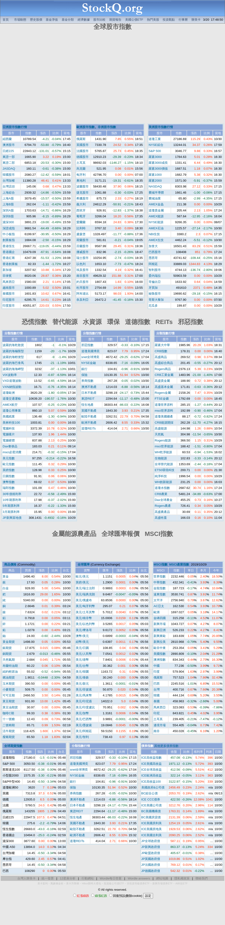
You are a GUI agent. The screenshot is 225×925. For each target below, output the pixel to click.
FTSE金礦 (162, 398)
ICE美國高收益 (151, 763)
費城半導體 (156, 192)
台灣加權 (9, 180)
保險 (84, 375)
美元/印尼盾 (84, 701)
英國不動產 (89, 410)
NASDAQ (155, 186)
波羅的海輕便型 (13, 357)
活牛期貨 (9, 731)
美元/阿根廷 (84, 731)
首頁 (6, 19)
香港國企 (9, 252)
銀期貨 (7, 648)
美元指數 (9, 458)
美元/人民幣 (84, 654)
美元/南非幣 (84, 618)
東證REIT (87, 398)
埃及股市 (82, 270)
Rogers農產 (163, 505)
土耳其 (81, 162)
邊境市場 (160, 725)
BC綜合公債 (149, 793)
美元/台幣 (82, 665)
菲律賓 (7, 275)
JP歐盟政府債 (150, 853)
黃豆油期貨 (10, 707)
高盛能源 (161, 428)
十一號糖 (9, 719)
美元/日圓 (82, 648)
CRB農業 (161, 494)
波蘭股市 (82, 186)
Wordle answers (139, 878)
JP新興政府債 (150, 847)
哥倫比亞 (155, 282)
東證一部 (9, 157)
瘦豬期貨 (9, 737)
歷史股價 (36, 19)
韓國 (157, 695)
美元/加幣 (82, 713)
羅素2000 (155, 180)
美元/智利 (82, 737)
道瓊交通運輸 (12, 398)
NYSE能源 (156, 222)
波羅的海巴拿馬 (13, 363)
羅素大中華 (162, 345)
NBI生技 (154, 234)
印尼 (157, 713)
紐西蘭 (7, 139)
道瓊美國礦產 (164, 416)
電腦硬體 (9, 440)
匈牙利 (81, 174)
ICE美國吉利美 (151, 835)
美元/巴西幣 (84, 719)
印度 (157, 671)
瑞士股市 (82, 258)
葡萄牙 (81, 216)
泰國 (157, 701)
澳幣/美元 (82, 636)
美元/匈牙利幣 (85, 606)
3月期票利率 (11, 512)
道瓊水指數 (162, 488)
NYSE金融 (88, 363)
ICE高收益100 (151, 781)
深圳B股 (8, 216)
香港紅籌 (9, 258)
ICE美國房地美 (151, 829)
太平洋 (158, 600)
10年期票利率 (12, 500)
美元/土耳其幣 (85, 612)
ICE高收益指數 (151, 757)
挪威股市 (82, 252)
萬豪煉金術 (56, 883)
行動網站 (88, 878)
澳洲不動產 (89, 387)
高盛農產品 (162, 512)
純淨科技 (161, 476)
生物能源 (161, 458)
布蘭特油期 (10, 665)
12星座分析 (67, 878)
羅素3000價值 (158, 168)
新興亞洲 (160, 630)
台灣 (157, 689)
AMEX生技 (156, 240)
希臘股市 (82, 198)
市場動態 (20, 19)
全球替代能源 (164, 464)
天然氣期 (9, 659)
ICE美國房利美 (151, 823)
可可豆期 (9, 695)
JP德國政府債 (150, 871)
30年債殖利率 (12, 494)
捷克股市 (82, 192)
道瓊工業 (155, 139)
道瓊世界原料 (164, 404)
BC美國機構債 (151, 811)
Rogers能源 (163, 440)
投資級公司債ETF (114, 883)
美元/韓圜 (82, 671)
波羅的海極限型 (13, 351)
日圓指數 (9, 476)
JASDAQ (9, 168)
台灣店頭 (9, 186)
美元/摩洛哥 (84, 630)
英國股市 (82, 145)
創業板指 (9, 240)
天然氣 (159, 434)
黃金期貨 (9, 642)
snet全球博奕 (90, 357)
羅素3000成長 (158, 162)
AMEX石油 (156, 228)
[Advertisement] (44, 78)
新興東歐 (160, 636)
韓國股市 (9, 174)
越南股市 (9, 287)
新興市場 (160, 624)
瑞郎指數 (9, 488)
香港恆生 (9, 246)
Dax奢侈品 (10, 446)
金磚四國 (160, 618)
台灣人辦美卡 (26, 878)
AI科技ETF (181, 883)
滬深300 (8, 222)
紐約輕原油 (10, 671)
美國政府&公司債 (153, 787)
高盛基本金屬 (164, 387)
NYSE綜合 (156, 145)
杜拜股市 (82, 287)
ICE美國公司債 (151, 805)
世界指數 (160, 576)
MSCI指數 (160, 564)
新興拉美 (160, 642)
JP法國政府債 (150, 864)
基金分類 (68, 19)
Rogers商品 (163, 369)
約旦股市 (82, 282)
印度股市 (9, 305)
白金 (6, 588)
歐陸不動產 (89, 416)
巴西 (157, 683)
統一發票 (47, 878)
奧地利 (81, 180)
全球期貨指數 (13, 746)
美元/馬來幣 (84, 695)
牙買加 (153, 287)
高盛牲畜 (161, 517)
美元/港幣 (82, 659)
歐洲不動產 (89, 422)
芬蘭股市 (82, 246)
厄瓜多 (153, 305)
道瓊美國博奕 (90, 351)
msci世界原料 (164, 410)
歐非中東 (160, 648)
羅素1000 (155, 174)
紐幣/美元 (82, 642)
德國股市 (82, 157)
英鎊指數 (9, 470)
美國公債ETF (134, 19)
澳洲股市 (9, 145)
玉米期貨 (9, 683)
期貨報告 (115, 19)
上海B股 (8, 204)
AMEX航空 (10, 404)
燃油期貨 (9, 677)
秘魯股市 (155, 293)
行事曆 (183, 19)
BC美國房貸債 (151, 817)
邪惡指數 (87, 345)
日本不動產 (89, 392)
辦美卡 (196, 19)
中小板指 (9, 234)
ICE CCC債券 (150, 799)
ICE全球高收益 (151, 769)
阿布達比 (82, 293)
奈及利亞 (82, 299)
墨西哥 (153, 258)
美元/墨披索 (84, 725)
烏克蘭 (81, 168)
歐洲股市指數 (85, 127)
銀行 (84, 369)
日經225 (8, 151)
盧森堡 (81, 234)
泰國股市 (9, 293)
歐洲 (157, 612)
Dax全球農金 (163, 500)
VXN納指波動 (12, 387)
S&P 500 (155, 151)
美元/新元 (82, 683)
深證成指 (9, 228)
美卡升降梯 (72, 883)
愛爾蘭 (81, 222)
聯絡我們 (201, 878)
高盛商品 (161, 357)
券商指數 (87, 380)
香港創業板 (10, 264)
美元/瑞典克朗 (85, 594)
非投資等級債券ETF (138, 883)
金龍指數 (160, 588)
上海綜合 (9, 192)
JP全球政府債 (150, 841)
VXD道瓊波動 (12, 380)
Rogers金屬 (163, 392)
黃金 (6, 576)
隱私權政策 (182, 878)
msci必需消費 (12, 452)
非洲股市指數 (107, 127)
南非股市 (82, 275)
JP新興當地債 (12, 517)
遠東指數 (160, 594)
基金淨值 (52, 19)
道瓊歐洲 (9, 392)
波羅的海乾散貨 (13, 345)
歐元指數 (9, 464)
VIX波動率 (10, 375)
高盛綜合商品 (164, 363)
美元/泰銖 (82, 677)
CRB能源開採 (164, 422)
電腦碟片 (9, 434)
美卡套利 (43, 883)
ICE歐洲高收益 (151, 775)
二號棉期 (9, 725)
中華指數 (160, 582)
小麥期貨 (9, 689)
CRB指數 (161, 351)
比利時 (81, 228)
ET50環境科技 (164, 470)
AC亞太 (159, 606)
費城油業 (155, 198)
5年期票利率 (11, 505)
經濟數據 (84, 19)
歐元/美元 (82, 576)
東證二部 (9, 162)
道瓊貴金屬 (156, 210)
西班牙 (81, 210)
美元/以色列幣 (85, 624)
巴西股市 (155, 252)
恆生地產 (87, 404)
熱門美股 (153, 19)
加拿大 (153, 246)
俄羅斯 (81, 139)
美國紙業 (9, 416)
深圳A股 (8, 210)
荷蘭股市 (82, 240)
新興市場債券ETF (162, 883)
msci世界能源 (164, 446)
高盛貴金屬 (162, 380)
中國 (157, 665)
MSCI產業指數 (179, 564)
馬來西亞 (9, 282)
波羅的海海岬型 (13, 369)
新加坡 (7, 270)
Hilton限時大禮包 (91, 883)
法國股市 (82, 151)
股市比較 (99, 19)
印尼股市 (9, 299)
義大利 (81, 204)
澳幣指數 (9, 482)
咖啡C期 (8, 713)
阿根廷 (153, 264)
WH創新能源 (163, 482)
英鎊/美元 (82, 582)
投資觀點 (169, 19)
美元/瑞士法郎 (85, 588)
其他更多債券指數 (166, 746)
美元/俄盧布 (84, 600)
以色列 (81, 264)
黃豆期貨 (9, 701)
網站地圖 (162, 878)
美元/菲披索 (84, 689)
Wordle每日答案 (111, 878)
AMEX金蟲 (156, 204)
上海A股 (8, 198)
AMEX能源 (156, 216)
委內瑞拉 (155, 275)
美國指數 (160, 654)
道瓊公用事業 (12, 410)
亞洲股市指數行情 (15, 127)
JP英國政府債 (150, 859)
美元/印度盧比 (85, 707)
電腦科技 (9, 428)
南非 (157, 731)
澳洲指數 (160, 659)
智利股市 (155, 270)
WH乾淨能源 (163, 452)
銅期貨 (7, 654)
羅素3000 (155, 157)
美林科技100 (11, 422)
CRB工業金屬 (164, 375)
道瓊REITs (88, 428)
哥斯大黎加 (156, 299)
